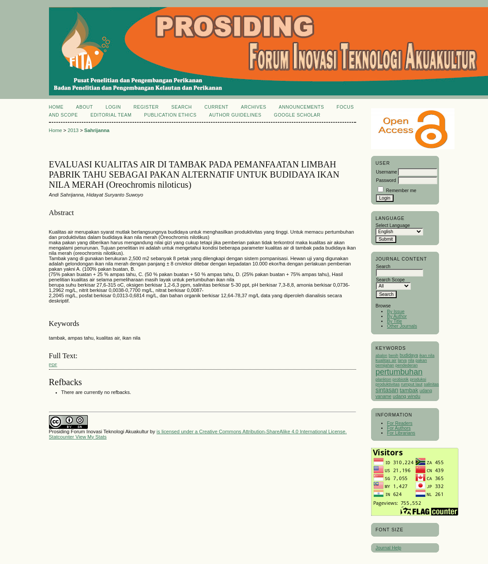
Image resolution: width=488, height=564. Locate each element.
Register (146, 107)
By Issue (396, 311)
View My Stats (91, 436)
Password (386, 180)
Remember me (401, 190)
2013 (73, 130)
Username (386, 172)
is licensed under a (178, 431)
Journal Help (388, 547)
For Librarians (401, 433)
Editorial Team (110, 115)
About (84, 107)
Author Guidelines (235, 115)
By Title (394, 321)
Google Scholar (297, 115)
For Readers (400, 423)
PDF (53, 364)
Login (113, 107)
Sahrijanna (96, 130)
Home (56, 107)
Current (216, 107)
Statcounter (61, 436)
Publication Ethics (170, 115)
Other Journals (402, 326)
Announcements (301, 107)
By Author (397, 316)
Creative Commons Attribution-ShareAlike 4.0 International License (272, 431)
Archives (253, 107)
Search (181, 107)
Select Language (392, 225)
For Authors (399, 428)
